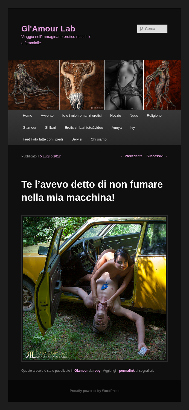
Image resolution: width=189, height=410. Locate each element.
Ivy (132, 127)
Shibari (50, 127)
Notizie (115, 115)
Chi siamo (99, 139)
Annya (117, 127)
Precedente (132, 156)
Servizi (76, 139)
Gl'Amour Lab (48, 28)
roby (97, 371)
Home (27, 115)
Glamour (29, 127)
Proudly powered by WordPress (94, 391)
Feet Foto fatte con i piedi (43, 139)
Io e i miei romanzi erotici (82, 115)
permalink (127, 371)
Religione (154, 115)
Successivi (157, 156)
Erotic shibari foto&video (84, 127)
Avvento (47, 115)
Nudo (134, 115)
